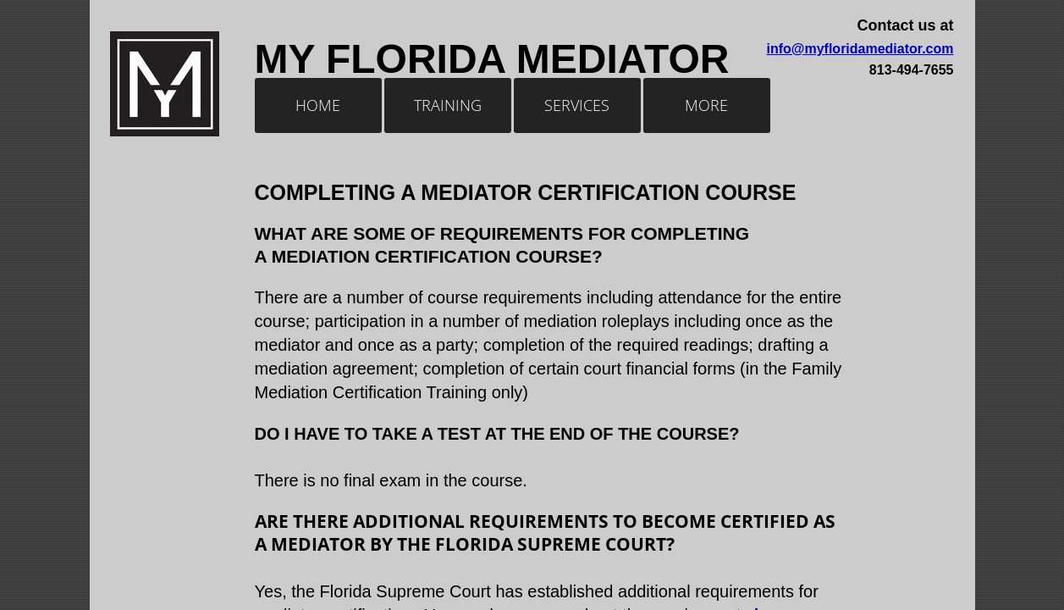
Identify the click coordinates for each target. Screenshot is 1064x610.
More (706, 105)
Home (317, 105)
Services (576, 105)
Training (448, 105)
